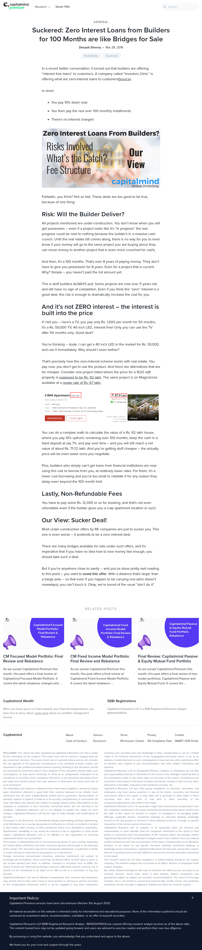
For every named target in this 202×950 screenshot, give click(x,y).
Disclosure (99, 741)
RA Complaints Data (160, 741)
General (101, 22)
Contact (179, 735)
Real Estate (91, 56)
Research (41, 6)
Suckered (112, 56)
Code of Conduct (76, 741)
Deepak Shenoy (90, 47)
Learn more (42, 713)
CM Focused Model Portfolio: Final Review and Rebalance (33, 659)
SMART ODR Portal (186, 741)
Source (124, 79)
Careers (98, 735)
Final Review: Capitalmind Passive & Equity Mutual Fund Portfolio (168, 659)
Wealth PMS (62, 6)
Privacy (152, 735)
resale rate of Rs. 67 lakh (82, 383)
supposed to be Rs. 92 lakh (80, 377)
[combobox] (180, 7)
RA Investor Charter (132, 741)
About (69, 735)
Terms (124, 735)
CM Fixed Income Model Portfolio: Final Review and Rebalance (100, 659)
